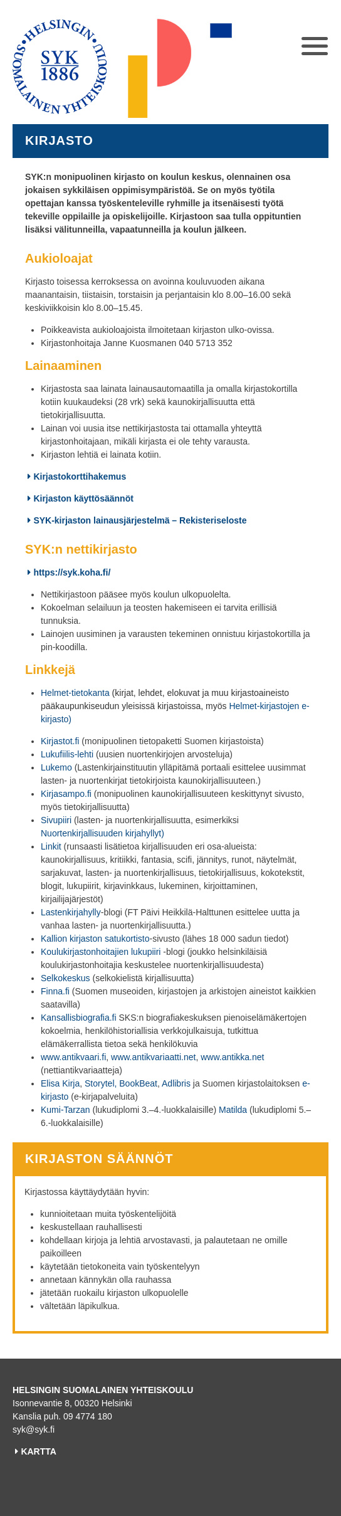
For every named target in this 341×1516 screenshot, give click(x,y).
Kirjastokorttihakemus (79, 476)
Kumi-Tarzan (65, 1110)
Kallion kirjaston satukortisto (95, 939)
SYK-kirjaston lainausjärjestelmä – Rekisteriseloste (139, 520)
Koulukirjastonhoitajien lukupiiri (100, 952)
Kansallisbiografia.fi (79, 1018)
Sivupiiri (56, 820)
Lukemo (56, 767)
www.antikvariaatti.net (153, 1057)
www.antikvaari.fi (73, 1057)
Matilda (233, 1110)
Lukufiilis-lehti (67, 754)
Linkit (51, 846)
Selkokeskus (65, 978)
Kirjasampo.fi (66, 794)
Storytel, (101, 1083)
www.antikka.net (232, 1057)
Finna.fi (55, 991)
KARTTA (38, 1451)
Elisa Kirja (60, 1083)
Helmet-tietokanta (75, 693)
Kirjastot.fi (60, 741)
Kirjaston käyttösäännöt (83, 498)
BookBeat (138, 1083)
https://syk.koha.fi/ (71, 572)
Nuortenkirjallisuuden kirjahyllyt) (102, 833)
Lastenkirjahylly (71, 912)
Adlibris (176, 1083)
